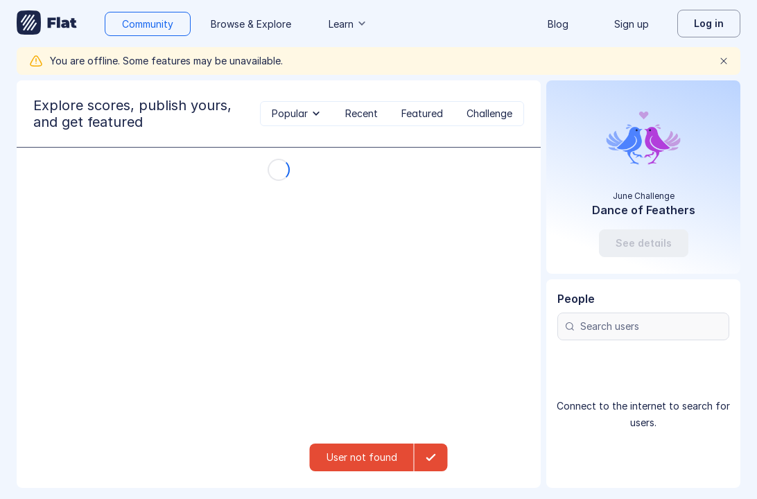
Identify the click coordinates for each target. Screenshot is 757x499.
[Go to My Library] (47, 23)
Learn (348, 24)
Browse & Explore (251, 24)
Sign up (631, 24)
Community (147, 24)
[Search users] (643, 326)
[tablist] (392, 113)
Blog (558, 24)
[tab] (296, 113)
